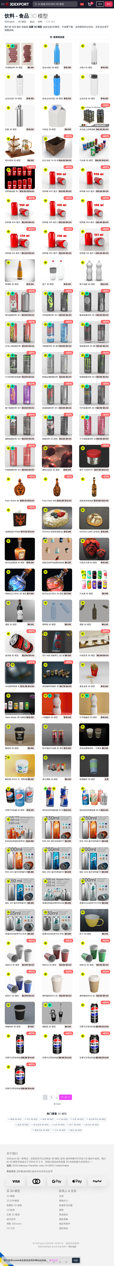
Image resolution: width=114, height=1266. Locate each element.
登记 (109, 4)
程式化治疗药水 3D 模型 (53, 593)
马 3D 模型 (62, 1119)
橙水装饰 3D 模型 (13, 160)
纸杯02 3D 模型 (87, 965)
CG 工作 (11, 1228)
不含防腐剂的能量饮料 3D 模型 (18, 377)
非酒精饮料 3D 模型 (14, 67)
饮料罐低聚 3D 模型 (14, 191)
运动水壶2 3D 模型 (13, 98)
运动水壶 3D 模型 (87, 98)
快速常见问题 (66, 1205)
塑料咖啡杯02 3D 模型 (90, 995)
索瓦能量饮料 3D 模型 (15, 315)
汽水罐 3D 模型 (86, 160)
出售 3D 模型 (13, 1214)
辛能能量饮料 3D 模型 (15, 470)
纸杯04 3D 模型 (12, 965)
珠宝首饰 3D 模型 (40, 1124)
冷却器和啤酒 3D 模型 (15, 686)
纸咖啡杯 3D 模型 (13, 1026)
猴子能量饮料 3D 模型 (15, 408)
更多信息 (53, 1260)
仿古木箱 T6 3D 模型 (51, 160)
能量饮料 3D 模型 (50, 439)
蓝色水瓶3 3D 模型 (50, 67)
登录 (100, 4)
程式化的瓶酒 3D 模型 (15, 562)
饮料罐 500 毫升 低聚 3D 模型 (55, 191)
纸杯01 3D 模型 (12, 995)
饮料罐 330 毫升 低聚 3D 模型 (18, 253)
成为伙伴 (11, 1219)
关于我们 (12, 1153)
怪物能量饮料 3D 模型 (89, 377)
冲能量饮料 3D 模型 (51, 346)
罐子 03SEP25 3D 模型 (90, 470)
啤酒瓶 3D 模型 (12, 284)
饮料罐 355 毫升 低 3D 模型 (54, 222)
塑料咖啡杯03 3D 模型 (52, 995)
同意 (76, 1260)
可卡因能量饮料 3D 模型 (90, 439)
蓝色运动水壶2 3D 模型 (52, 98)
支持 (61, 1196)
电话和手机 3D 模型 (96, 1119)
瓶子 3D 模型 (48, 284)
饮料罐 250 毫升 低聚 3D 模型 (55, 253)
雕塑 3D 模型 (15, 1119)
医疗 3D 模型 (74, 1124)
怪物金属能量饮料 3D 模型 (54, 377)
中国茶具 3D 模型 (87, 655)
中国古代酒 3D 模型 (88, 562)
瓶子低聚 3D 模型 (87, 284)
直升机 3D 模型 (91, 1124)
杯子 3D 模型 (85, 934)
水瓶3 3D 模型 (86, 67)
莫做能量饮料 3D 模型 (52, 408)
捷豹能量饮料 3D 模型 (15, 439)
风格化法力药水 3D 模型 (15, 593)
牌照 (61, 1209)
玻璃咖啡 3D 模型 (87, 779)
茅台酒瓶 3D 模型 (50, 779)
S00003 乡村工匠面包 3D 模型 (93, 531)
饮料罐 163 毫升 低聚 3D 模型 (93, 253)
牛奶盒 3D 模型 (49, 129)
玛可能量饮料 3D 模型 (89, 408)
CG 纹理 (11, 1209)
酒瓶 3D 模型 (11, 624)
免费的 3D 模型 (14, 1205)
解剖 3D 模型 (75, 1130)
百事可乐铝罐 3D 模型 (15, 810)
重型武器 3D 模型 (41, 1130)
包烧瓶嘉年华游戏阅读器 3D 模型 (19, 531)
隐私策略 (63, 1219)
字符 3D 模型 (31, 1119)
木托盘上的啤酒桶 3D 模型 (91, 129)
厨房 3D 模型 (47, 1119)
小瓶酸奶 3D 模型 (50, 717)
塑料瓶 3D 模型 (49, 624)
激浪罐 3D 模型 (12, 655)
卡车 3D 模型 (59, 1130)
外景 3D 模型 (77, 1119)
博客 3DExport (14, 1223)
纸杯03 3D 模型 (49, 965)
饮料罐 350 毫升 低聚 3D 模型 (93, 222)
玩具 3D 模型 (58, 1124)
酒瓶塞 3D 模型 (49, 1026)
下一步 (65, 1097)
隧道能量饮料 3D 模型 (89, 315)
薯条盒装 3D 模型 (87, 686)
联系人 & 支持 (67, 1191)
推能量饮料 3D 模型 (88, 346)
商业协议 (63, 1214)
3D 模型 (11, 1196)
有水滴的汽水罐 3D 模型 (53, 748)
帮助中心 (63, 1200)
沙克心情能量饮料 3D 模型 (16, 346)
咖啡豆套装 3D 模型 (51, 470)
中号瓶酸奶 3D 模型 (88, 717)
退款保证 (63, 1228)
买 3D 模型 (13, 1191)
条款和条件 (64, 1223)
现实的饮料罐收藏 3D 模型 (54, 810)
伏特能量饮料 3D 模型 (52, 315)
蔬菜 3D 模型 (22, 1124)
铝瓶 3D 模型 (11, 129)
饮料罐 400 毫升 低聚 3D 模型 (93, 191)
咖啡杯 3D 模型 (12, 748)
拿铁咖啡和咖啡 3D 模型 (53, 686)
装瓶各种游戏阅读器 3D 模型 (92, 500)
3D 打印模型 (13, 1200)
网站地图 (72, 1246)
